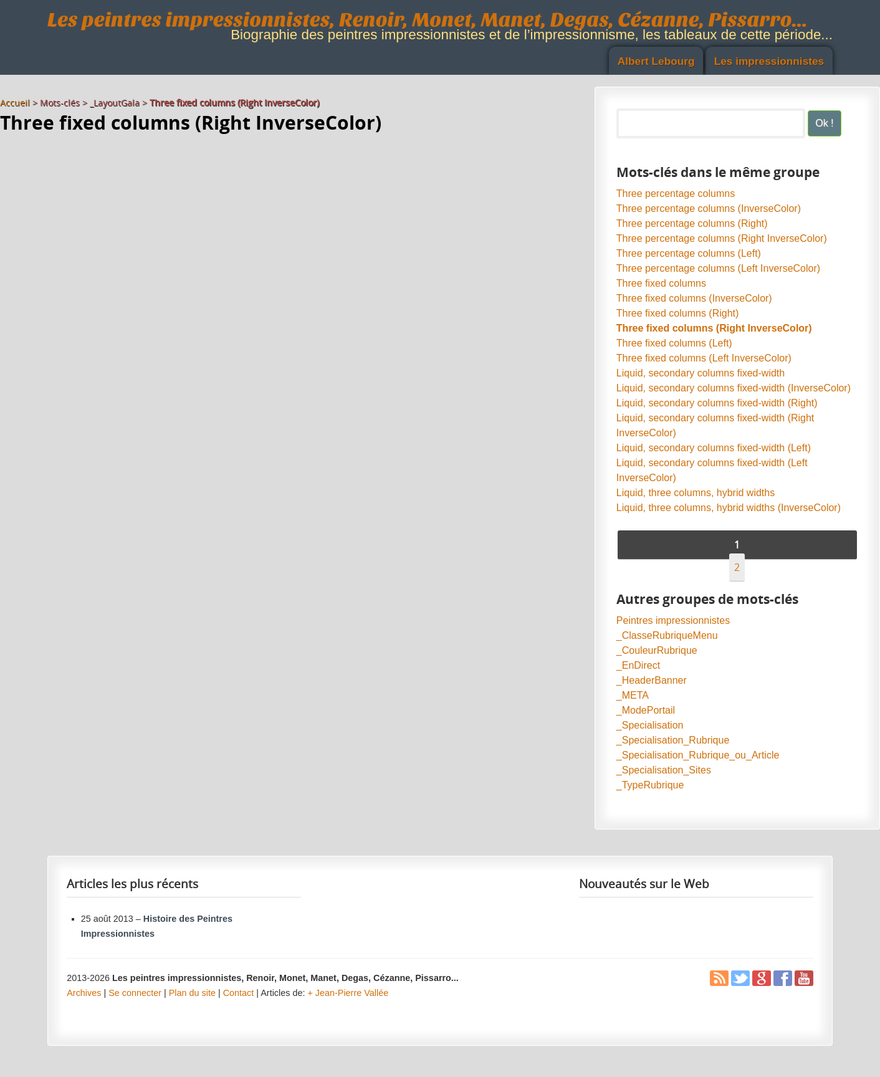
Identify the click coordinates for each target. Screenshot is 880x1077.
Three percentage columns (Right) (692, 223)
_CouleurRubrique (656, 650)
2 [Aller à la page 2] (737, 567)
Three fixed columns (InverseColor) (694, 298)
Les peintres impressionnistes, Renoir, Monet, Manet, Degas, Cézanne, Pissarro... (427, 19)
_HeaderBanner (651, 680)
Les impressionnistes (769, 61)
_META (632, 695)
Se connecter (134, 993)
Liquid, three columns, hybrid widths (695, 492)
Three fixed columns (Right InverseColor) (714, 328)
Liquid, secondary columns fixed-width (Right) (717, 403)
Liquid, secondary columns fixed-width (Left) (713, 448)
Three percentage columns (675, 193)
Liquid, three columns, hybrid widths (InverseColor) (728, 507)
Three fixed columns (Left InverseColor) (704, 358)
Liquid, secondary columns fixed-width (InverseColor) (733, 388)
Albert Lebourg (656, 61)
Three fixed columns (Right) (677, 313)
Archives (84, 993)
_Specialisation (650, 725)
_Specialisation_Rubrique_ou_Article (698, 755)
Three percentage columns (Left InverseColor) (718, 268)
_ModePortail (645, 710)
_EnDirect (638, 665)
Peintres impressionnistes (673, 620)
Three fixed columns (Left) (674, 343)
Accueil (15, 102)
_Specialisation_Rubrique (672, 740)
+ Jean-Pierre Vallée (347, 993)
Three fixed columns (661, 283)
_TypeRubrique (650, 785)
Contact (238, 993)
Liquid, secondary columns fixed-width (700, 373)
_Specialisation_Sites (663, 770)
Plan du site (192, 993)
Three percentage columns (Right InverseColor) (721, 238)
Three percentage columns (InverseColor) (708, 208)
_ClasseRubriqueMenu (667, 635)
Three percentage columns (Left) (688, 253)
